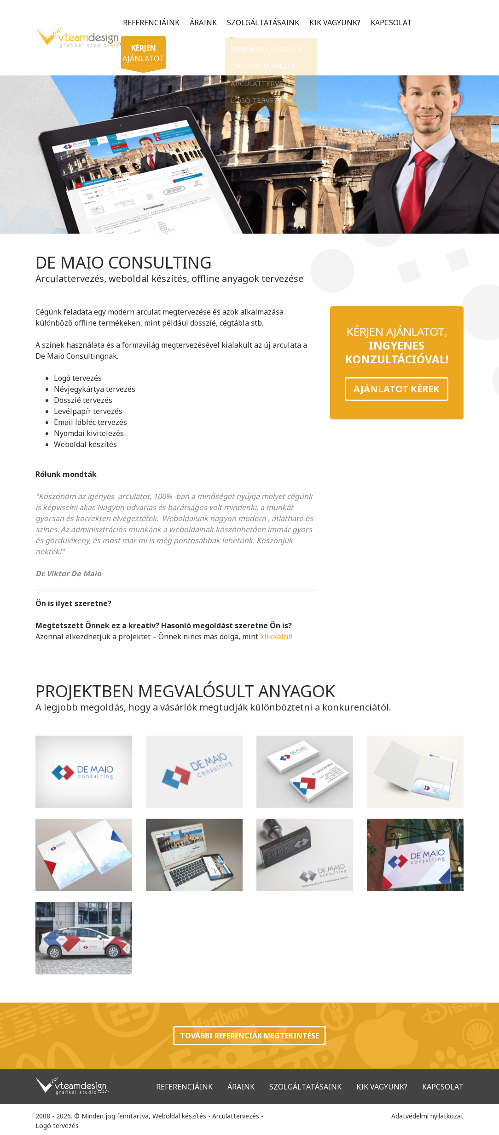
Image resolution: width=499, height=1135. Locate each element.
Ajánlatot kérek (397, 389)
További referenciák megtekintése (249, 1036)
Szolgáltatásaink (262, 22)
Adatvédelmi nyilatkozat (427, 1116)
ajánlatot (145, 49)
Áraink (201, 22)
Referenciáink (150, 22)
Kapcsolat (390, 22)
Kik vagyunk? (333, 22)
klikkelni (275, 636)
